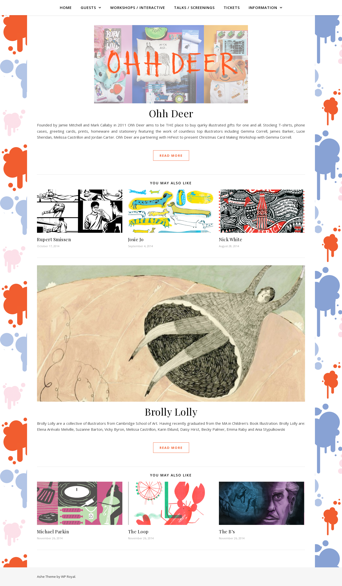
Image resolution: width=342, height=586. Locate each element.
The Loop (138, 532)
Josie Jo (136, 239)
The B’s (227, 532)
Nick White (230, 239)
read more (171, 155)
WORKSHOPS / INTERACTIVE (137, 7)
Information (263, 7)
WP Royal (68, 576)
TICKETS (232, 7)
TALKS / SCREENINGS (194, 7)
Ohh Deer (171, 113)
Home (66, 7)
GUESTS (88, 7)
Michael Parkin (53, 532)
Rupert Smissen (54, 239)
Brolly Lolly (171, 411)
